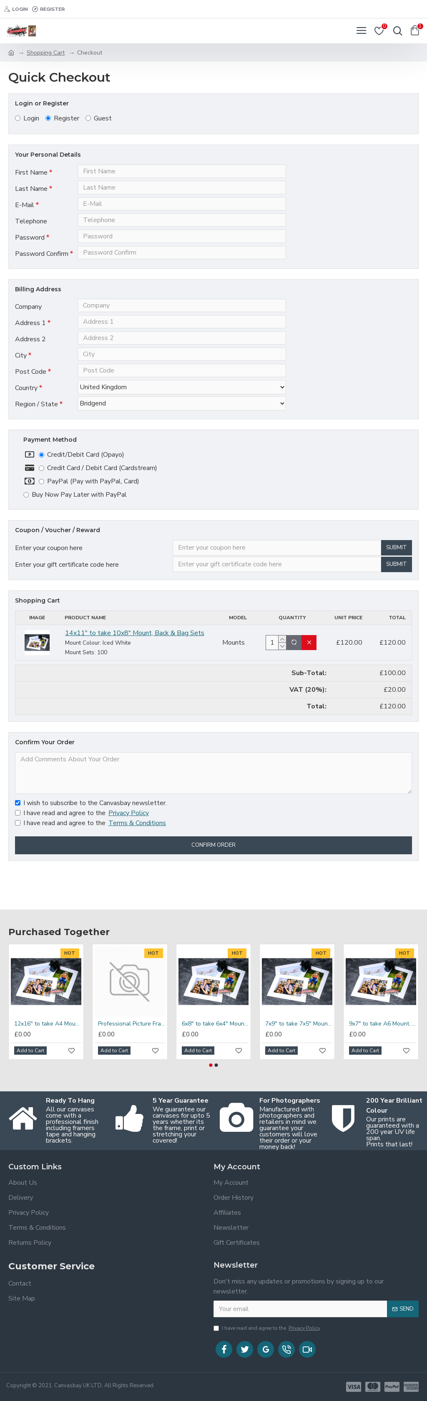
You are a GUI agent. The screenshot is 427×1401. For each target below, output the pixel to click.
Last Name (31, 191)
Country (26, 420)
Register (62, 118)
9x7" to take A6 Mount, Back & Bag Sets (382, 1024)
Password (30, 249)
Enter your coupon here (49, 584)
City (21, 381)
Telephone (31, 230)
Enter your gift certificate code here (67, 603)
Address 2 (30, 362)
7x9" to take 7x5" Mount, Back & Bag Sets (298, 1024)
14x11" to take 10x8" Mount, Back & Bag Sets (134, 673)
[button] (211, 1065)
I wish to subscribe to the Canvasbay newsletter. (91, 843)
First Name (31, 172)
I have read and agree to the (82, 853)
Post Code (30, 400)
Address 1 (30, 343)
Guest (98, 118)
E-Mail (24, 210)
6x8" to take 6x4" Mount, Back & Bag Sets (215, 1024)
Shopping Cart (46, 53)
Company (28, 324)
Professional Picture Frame (131, 1024)
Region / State (36, 438)
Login (27, 118)
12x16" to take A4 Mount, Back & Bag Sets (47, 1024)
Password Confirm (41, 268)
